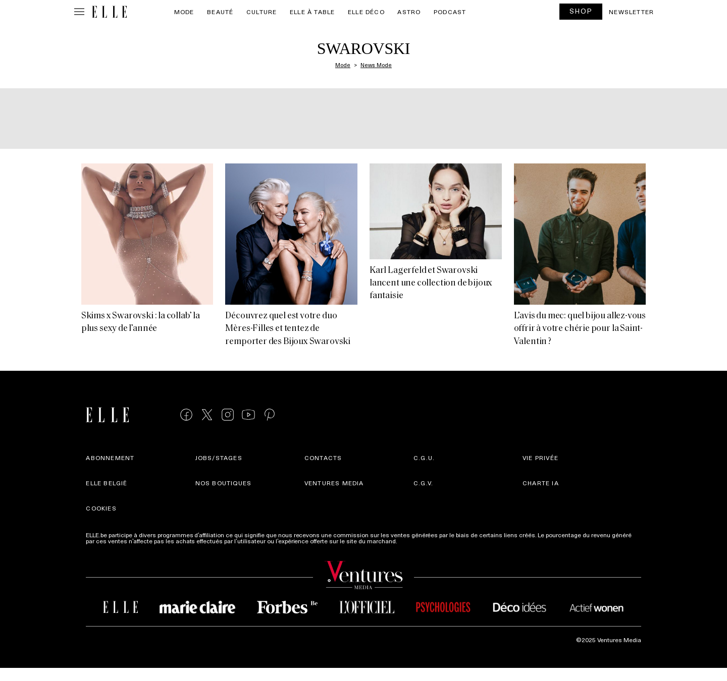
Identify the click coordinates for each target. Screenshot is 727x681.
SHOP (581, 11)
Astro (409, 11)
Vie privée (540, 457)
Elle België (106, 482)
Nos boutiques (223, 482)
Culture (261, 11)
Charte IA (541, 482)
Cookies (101, 508)
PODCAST (450, 11)
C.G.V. (423, 482)
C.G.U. (424, 457)
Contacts (323, 457)
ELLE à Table (312, 11)
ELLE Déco (366, 11)
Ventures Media (334, 482)
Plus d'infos (415, 540)
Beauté (220, 11)
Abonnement (110, 457)
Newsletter (631, 11)
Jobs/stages (218, 457)
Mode (184, 11)
